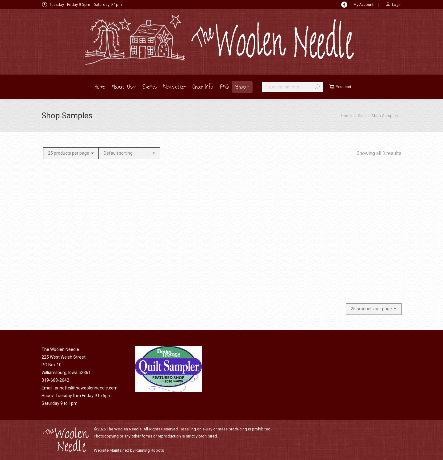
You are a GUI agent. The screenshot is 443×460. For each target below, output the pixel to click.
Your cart (340, 86)
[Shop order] (129, 153)
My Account (363, 4)
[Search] (292, 87)
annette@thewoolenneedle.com (86, 387)
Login (393, 4)
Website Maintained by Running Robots (129, 450)
